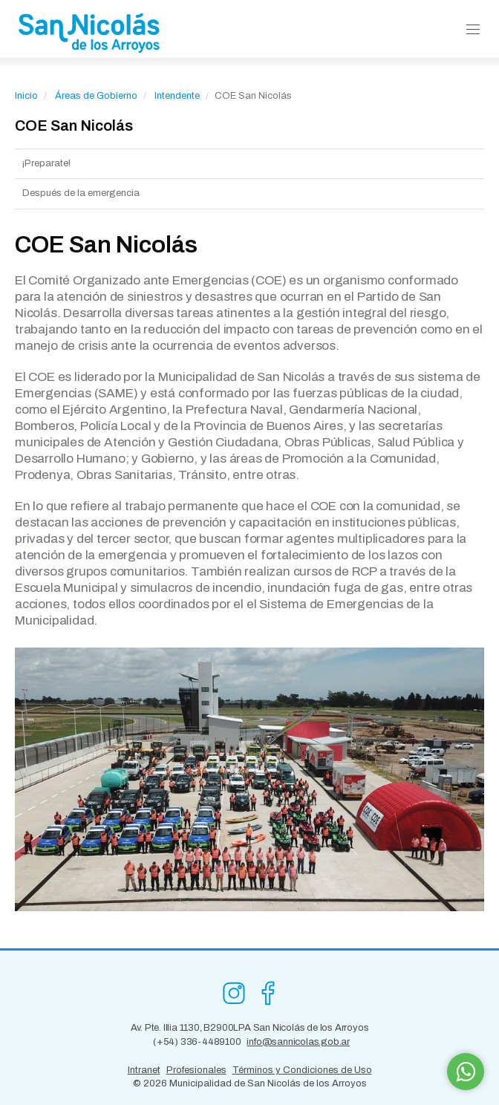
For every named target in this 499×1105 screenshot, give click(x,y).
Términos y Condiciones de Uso (302, 1070)
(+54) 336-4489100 (197, 1042)
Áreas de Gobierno (96, 96)
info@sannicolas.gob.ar (298, 1042)
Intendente (177, 96)
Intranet (144, 1070)
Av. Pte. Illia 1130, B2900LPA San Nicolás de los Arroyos (250, 1028)
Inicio (26, 96)
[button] (473, 30)
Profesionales (196, 1070)
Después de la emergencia (81, 193)
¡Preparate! (46, 163)
